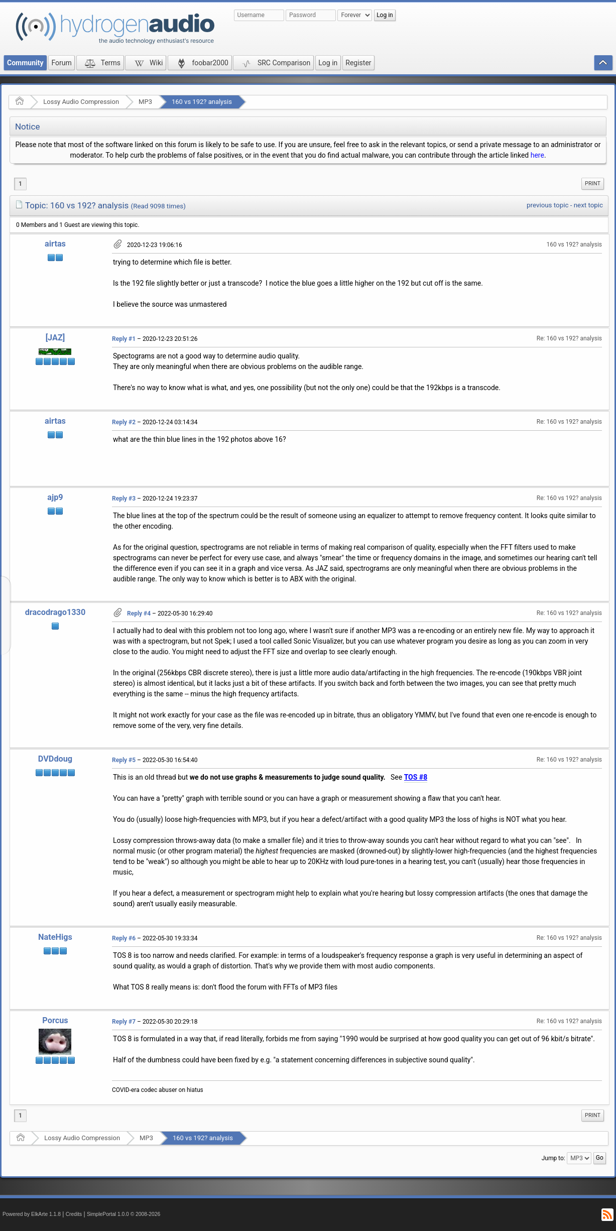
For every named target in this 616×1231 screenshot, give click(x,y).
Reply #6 (124, 938)
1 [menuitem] (20, 183)
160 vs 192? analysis (202, 101)
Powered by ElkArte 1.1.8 (32, 1214)
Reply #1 (124, 338)
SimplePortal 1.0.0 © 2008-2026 (123, 1214)
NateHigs (55, 937)
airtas (55, 244)
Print (592, 183)
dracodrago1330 (55, 612)
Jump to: (553, 1158)
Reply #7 (124, 1021)
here (537, 155)
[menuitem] (592, 184)
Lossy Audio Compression (81, 101)
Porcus (55, 1020)
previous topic (547, 205)
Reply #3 (124, 498)
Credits (74, 1214)
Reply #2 (124, 422)
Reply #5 (124, 760)
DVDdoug (55, 759)
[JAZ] (55, 337)
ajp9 (55, 497)
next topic (588, 205)
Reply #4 (139, 613)
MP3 (145, 101)
